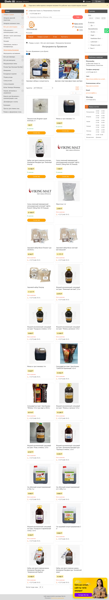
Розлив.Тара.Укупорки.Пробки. (13, 67)
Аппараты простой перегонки (9, 19)
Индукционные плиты (10, 63)
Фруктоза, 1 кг (61, 204)
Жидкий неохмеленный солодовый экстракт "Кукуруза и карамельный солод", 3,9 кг (39, 528)
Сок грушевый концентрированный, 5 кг (68, 528)
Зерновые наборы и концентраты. (37, 81)
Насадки (6, 41)
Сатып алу (36, 133)
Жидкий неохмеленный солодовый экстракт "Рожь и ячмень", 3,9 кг (39, 446)
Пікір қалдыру (78, 27)
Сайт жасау (19, 1)
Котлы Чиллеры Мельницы (12, 87)
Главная (30, 37)
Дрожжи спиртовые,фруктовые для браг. (69, 81)
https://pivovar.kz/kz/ (92, 86)
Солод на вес (8, 80)
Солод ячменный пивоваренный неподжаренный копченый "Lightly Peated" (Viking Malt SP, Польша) (67, 162)
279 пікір (88, 1)
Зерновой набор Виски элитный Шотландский (66, 249)
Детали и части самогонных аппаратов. (12, 37)
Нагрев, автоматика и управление (10, 92)
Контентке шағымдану (57, 598)
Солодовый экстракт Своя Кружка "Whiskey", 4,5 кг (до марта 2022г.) (38, 407)
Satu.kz (63, 596)
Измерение (7, 70)
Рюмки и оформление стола (12, 112)
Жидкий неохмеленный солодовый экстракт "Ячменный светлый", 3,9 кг (68, 288)
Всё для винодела (9, 60)
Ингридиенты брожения (11, 50)
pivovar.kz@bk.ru (91, 93)
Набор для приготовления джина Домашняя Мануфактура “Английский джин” (69, 570)
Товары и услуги (9, 14)
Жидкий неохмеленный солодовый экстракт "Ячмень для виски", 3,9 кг (68, 328)
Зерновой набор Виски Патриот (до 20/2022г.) (39, 249)
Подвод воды (8, 77)
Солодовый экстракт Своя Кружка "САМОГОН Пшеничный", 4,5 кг (67, 367)
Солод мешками (9, 84)
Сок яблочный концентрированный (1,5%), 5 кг (39, 488)
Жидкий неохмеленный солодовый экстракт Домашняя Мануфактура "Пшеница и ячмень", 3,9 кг (68, 447)
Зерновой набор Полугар (35, 287)
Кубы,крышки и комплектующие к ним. (11, 31)
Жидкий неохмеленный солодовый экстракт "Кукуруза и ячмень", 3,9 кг (39, 328)
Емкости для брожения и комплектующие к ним (11, 97)
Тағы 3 (92, 48)
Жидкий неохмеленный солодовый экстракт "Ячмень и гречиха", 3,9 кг (68, 407)
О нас (55, 37)
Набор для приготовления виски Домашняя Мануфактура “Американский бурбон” (38, 570)
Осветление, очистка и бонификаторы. (11, 45)
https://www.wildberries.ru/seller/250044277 (96, 79)
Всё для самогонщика (10, 27)
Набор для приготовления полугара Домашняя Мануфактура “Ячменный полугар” (39, 162)
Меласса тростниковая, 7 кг (65, 119)
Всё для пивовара (9, 57)
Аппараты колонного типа (12, 23)
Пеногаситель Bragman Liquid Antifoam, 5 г (37, 120)
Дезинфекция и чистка (11, 102)
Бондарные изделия (10, 74)
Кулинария (7, 105)
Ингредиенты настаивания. (12, 53)
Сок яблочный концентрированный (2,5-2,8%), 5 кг (67, 488)
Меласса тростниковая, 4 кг (36, 366)
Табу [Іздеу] (77, 17)
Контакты (64, 37)
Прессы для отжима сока (11, 108)
